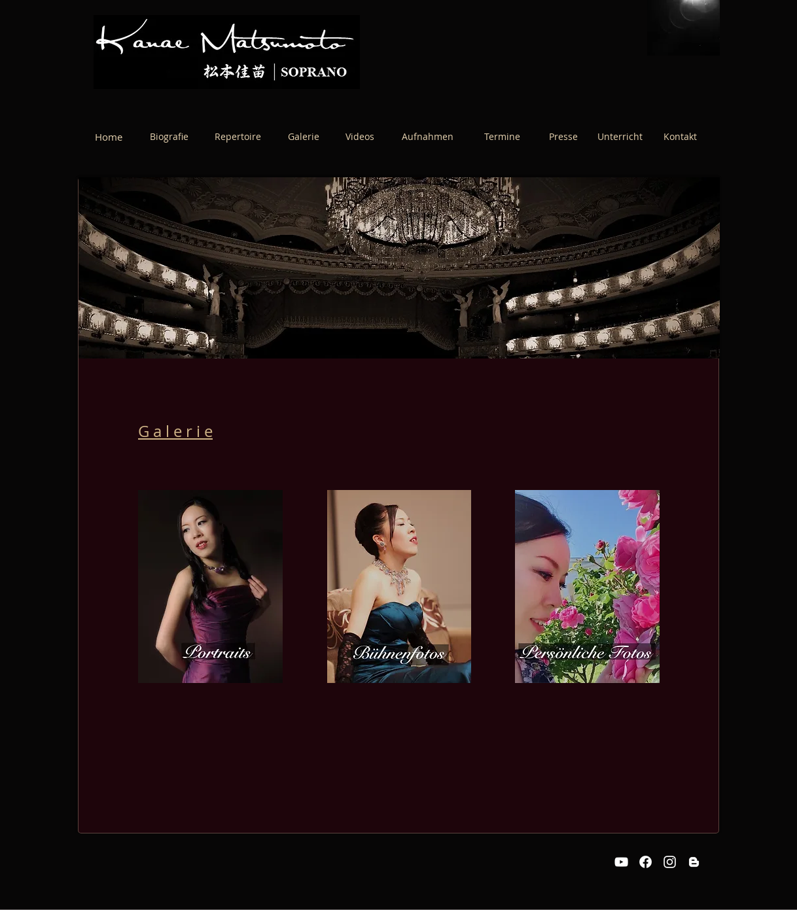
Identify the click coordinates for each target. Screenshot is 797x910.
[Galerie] (303, 137)
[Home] (108, 137)
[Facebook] (645, 862)
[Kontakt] (679, 137)
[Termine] (502, 137)
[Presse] (563, 137)
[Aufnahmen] (427, 137)
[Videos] (359, 137)
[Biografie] (169, 137)
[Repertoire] (237, 137)
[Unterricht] (619, 137)
